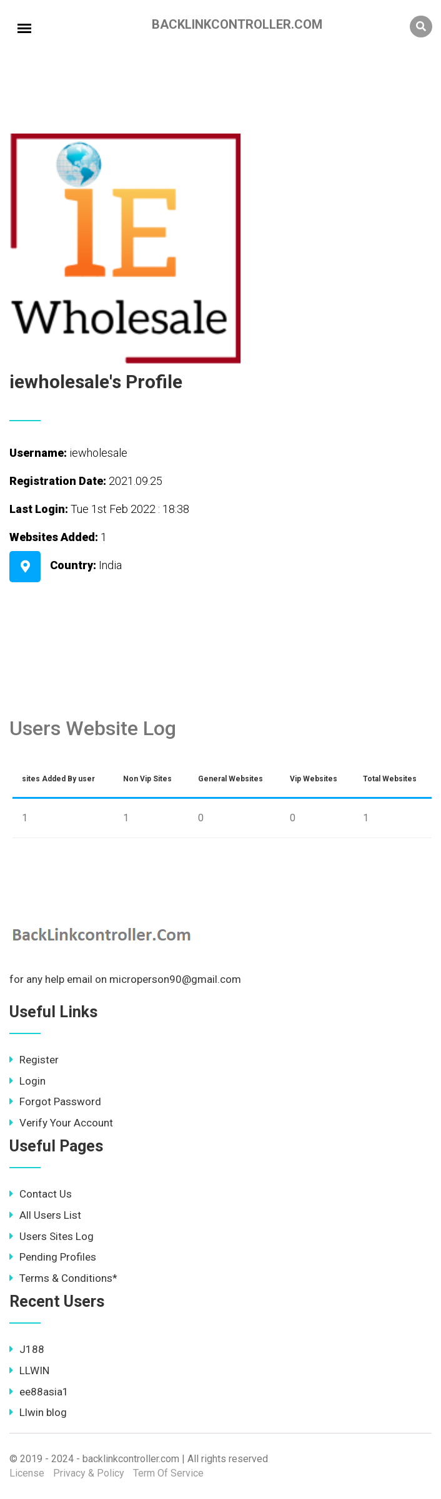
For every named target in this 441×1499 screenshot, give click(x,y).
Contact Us (40, 1194)
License (26, 1473)
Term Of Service (168, 1473)
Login (27, 1081)
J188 (26, 1349)
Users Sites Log (51, 1236)
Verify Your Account (61, 1122)
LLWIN (29, 1370)
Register (34, 1059)
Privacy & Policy (88, 1473)
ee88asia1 (39, 1391)
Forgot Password (55, 1101)
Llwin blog (38, 1412)
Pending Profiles (52, 1257)
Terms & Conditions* (63, 1278)
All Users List (45, 1215)
